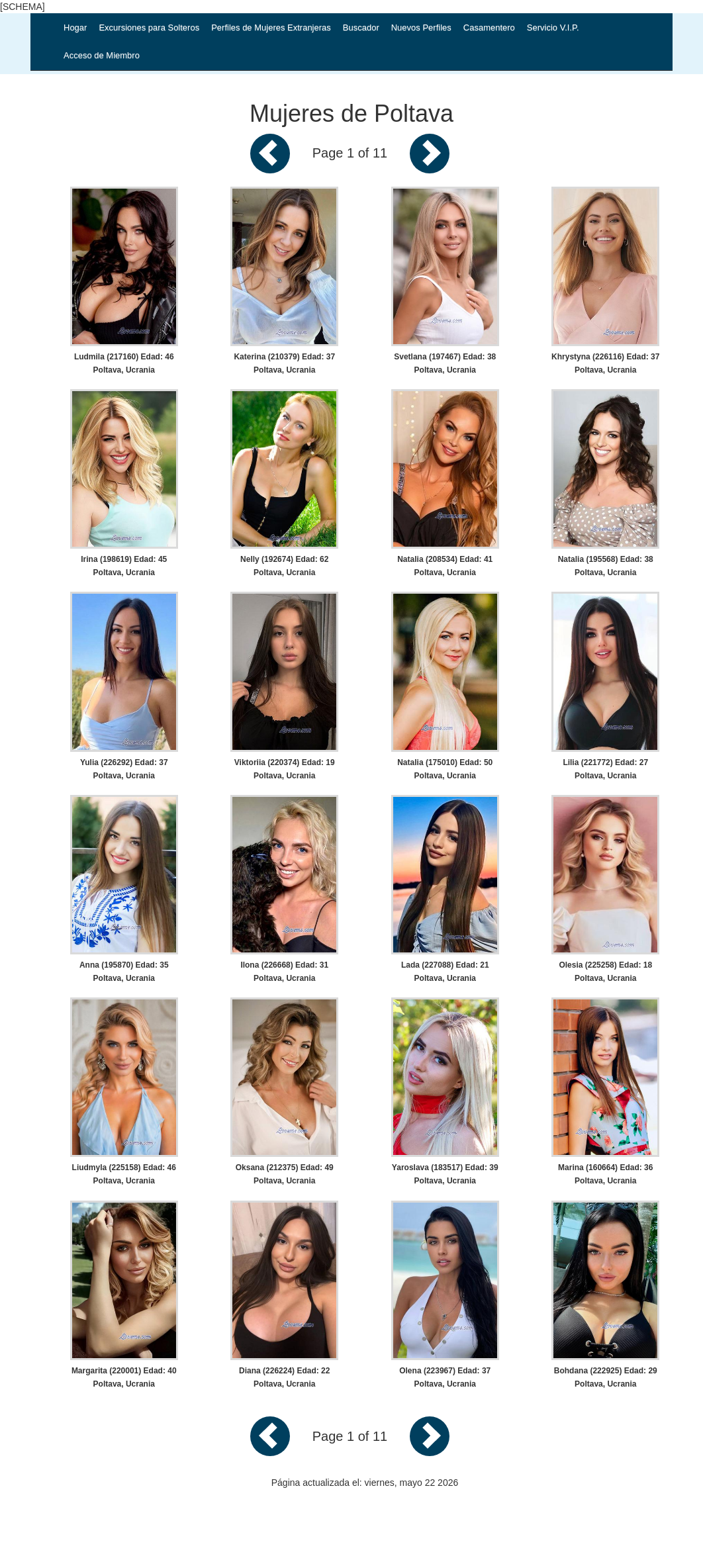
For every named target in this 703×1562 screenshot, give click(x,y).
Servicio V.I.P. (553, 27)
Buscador (361, 27)
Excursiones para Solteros (149, 27)
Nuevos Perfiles (421, 27)
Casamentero (489, 27)
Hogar (75, 27)
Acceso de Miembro (102, 55)
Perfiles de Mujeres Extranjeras (271, 27)
